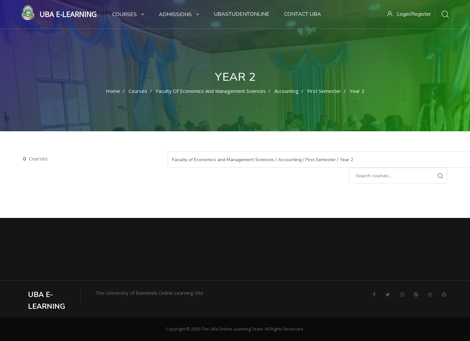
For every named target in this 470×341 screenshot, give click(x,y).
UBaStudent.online (241, 14)
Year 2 (357, 91)
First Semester (324, 91)
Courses (128, 14)
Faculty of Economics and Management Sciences (211, 91)
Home (113, 91)
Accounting (286, 91)
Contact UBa (302, 14)
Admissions (179, 14)
